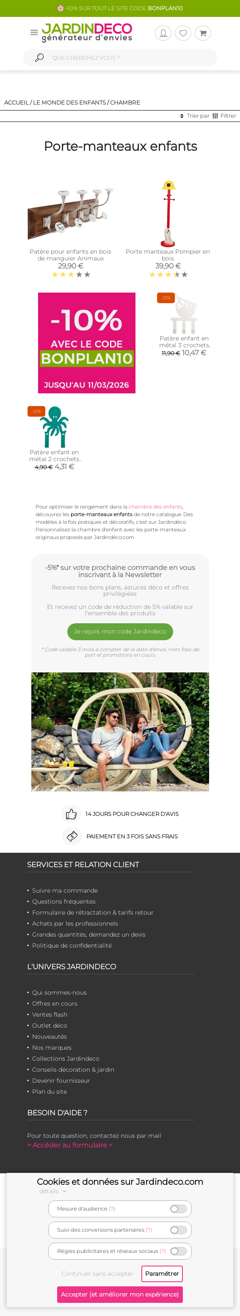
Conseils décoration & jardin (73, 1069)
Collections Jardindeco (65, 1058)
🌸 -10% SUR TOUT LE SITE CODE (120, 8)
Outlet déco (49, 1025)
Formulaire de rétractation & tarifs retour (93, 912)
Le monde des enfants (69, 102)
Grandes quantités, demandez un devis (89, 934)
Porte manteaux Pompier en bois (168, 255)
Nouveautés (49, 1036)
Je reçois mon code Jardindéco (120, 631)
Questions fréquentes (64, 901)
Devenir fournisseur (61, 1080)
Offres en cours (54, 1003)
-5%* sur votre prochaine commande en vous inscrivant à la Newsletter (120, 571)
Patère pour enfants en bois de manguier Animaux (70, 255)
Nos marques (52, 1047)
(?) (112, 1208)
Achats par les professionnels (75, 923)
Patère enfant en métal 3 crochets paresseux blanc (184, 345)
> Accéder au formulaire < (70, 1145)
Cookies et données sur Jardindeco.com (120, 1182)
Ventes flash (49, 1014)
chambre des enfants (155, 506)
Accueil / (18, 102)
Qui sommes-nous (59, 992)
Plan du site (49, 1091)
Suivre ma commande (65, 890)
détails (54, 1191)
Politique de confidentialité (72, 945)
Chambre (125, 102)
